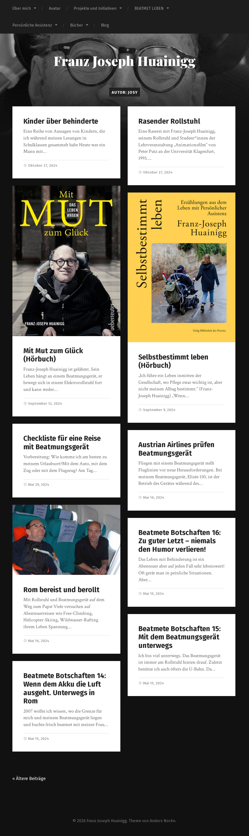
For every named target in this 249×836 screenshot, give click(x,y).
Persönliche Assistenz (32, 25)
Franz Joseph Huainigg (124, 60)
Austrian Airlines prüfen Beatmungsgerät (176, 449)
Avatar (55, 8)
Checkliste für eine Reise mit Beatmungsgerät (62, 442)
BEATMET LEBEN (149, 8)
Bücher (76, 25)
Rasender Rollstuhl (169, 121)
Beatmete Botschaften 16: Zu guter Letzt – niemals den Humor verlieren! (179, 541)
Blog (105, 25)
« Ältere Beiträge (29, 778)
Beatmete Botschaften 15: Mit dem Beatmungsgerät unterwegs (179, 637)
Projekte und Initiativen (95, 8)
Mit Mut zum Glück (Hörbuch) (53, 355)
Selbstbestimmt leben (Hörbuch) (173, 361)
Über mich (21, 8)
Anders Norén (162, 820)
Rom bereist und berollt (61, 590)
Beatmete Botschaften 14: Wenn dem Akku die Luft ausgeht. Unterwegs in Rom (64, 688)
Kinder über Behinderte (60, 121)
